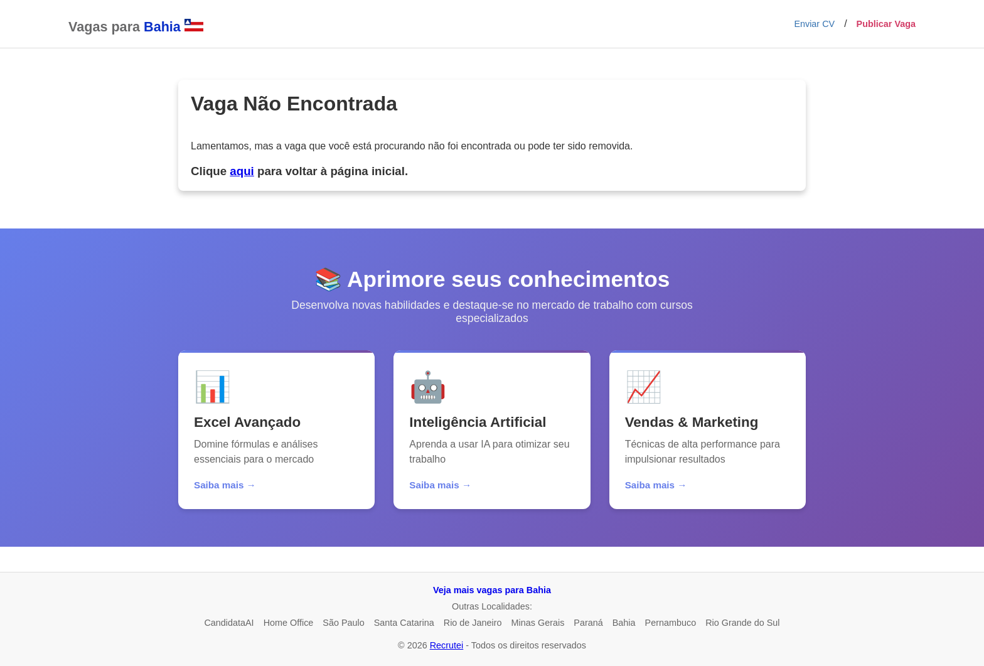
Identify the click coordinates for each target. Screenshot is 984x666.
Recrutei (447, 645)
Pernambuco (671, 623)
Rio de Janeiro (473, 623)
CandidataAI (229, 623)
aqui (242, 171)
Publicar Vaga (886, 24)
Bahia (624, 623)
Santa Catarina (404, 623)
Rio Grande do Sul (742, 623)
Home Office (289, 623)
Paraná (588, 623)
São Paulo (343, 623)
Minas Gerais (538, 623)
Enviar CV (814, 24)
